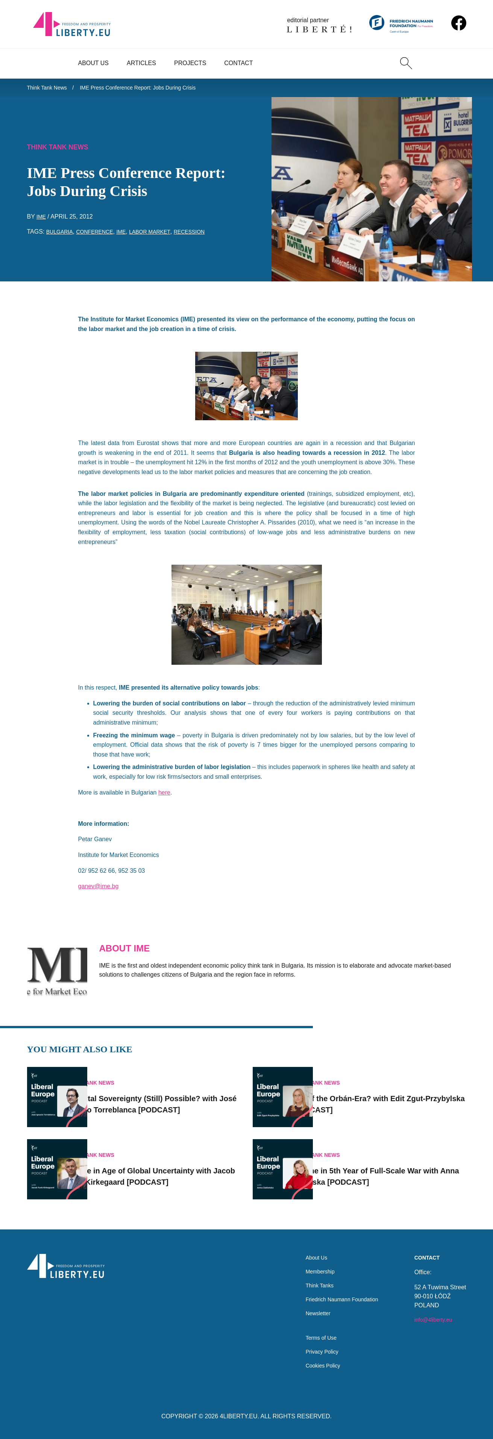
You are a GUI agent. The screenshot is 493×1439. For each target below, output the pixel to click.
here (164, 796)
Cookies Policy (315, 1365)
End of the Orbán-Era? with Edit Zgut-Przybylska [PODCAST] (392, 1094)
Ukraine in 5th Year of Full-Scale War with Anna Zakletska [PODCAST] (390, 1166)
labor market (163, 235)
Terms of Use (313, 1335)
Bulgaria (61, 235)
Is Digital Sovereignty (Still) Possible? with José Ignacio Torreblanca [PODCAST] (166, 1094)
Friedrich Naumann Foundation (336, 1293)
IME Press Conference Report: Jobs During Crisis (152, 89)
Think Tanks (311, 1278)
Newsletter (309, 1308)
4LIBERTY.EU (239, 1416)
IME (41, 220)
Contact (238, 63)
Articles (141, 63)
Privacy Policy (314, 1350)
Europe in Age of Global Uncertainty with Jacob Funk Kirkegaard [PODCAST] (163, 1166)
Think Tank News (50, 89)
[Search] (406, 63)
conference (101, 235)
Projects (190, 63)
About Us (93, 63)
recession (207, 235)
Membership (311, 1263)
